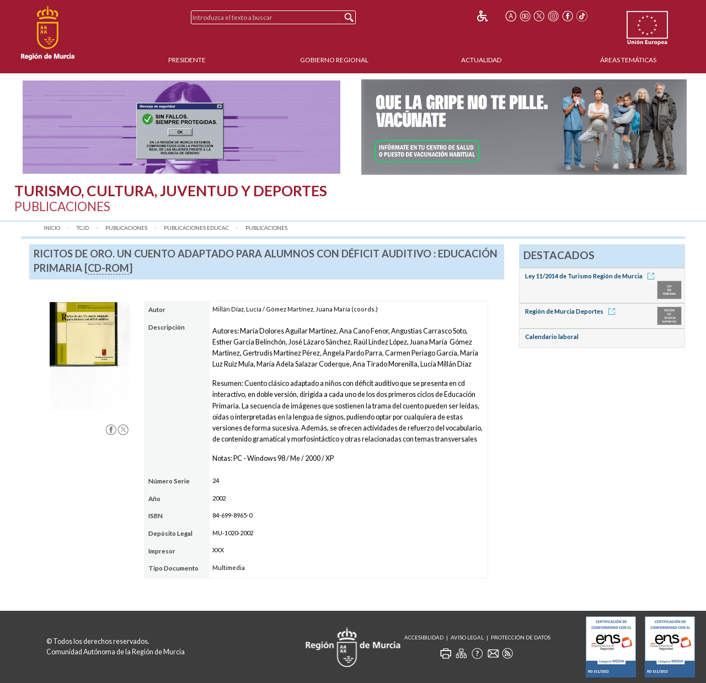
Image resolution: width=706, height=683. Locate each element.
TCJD (83, 228)
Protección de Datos (520, 637)
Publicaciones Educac (196, 228)
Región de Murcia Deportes (572, 311)
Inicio (52, 228)
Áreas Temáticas (628, 60)
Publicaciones (126, 228)
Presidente (187, 60)
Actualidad (481, 60)
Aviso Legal (467, 637)
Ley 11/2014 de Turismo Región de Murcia (591, 275)
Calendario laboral (552, 336)
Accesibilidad (423, 637)
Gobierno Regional (334, 60)
